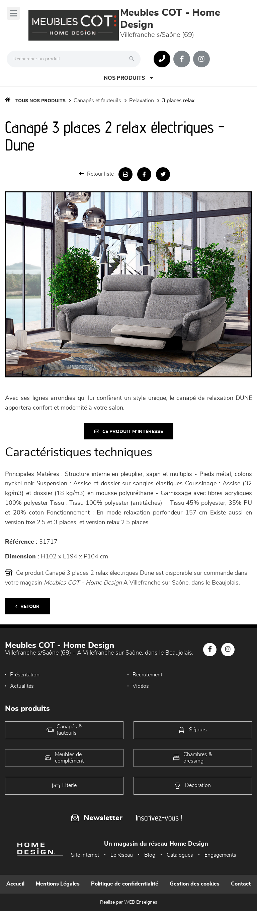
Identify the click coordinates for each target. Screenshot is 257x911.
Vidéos (141, 686)
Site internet (85, 855)
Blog (149, 855)
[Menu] (13, 13)
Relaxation (141, 100)
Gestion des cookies (195, 884)
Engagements (220, 855)
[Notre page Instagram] (201, 59)
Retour (27, 606)
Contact (241, 884)
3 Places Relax (178, 100)
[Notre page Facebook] (181, 59)
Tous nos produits (40, 101)
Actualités (22, 686)
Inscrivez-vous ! (159, 818)
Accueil (15, 884)
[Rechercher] (133, 59)
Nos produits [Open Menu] (128, 78)
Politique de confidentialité (124, 884)
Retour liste (96, 174)
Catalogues (180, 855)
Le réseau (121, 855)
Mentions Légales (58, 884)
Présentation (24, 674)
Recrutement (147, 674)
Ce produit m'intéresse (128, 431)
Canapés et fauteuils (97, 100)
